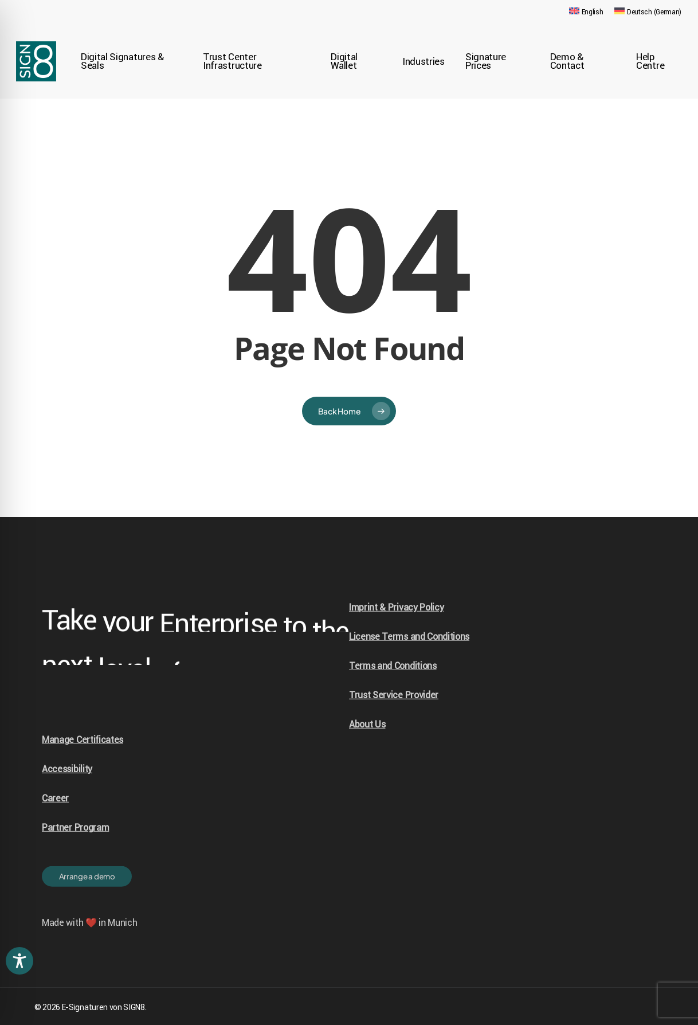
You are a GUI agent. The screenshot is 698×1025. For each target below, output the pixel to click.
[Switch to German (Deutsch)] (647, 12)
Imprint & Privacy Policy (396, 630)
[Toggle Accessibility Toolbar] (19, 961)
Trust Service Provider (393, 718)
